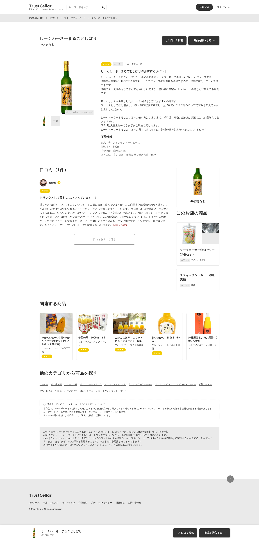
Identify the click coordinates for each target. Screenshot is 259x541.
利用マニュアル (50, 502)
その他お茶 (56, 384)
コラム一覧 (34, 502)
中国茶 (58, 390)
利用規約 (82, 502)
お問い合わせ (134, 502)
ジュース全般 (70, 384)
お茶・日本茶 (46, 390)
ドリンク (54, 18)
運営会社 (120, 502)
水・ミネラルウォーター (140, 384)
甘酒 (98, 390)
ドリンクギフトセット (115, 384)
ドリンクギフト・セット (114, 390)
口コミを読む (120, 224)
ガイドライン (68, 502)
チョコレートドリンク (91, 384)
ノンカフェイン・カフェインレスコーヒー (175, 384)
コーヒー (44, 384)
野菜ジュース (86, 390)
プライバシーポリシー (101, 502)
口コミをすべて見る (104, 239)
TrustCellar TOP (36, 18)
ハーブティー (70, 390)
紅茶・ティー (205, 384)
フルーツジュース (72, 18)
